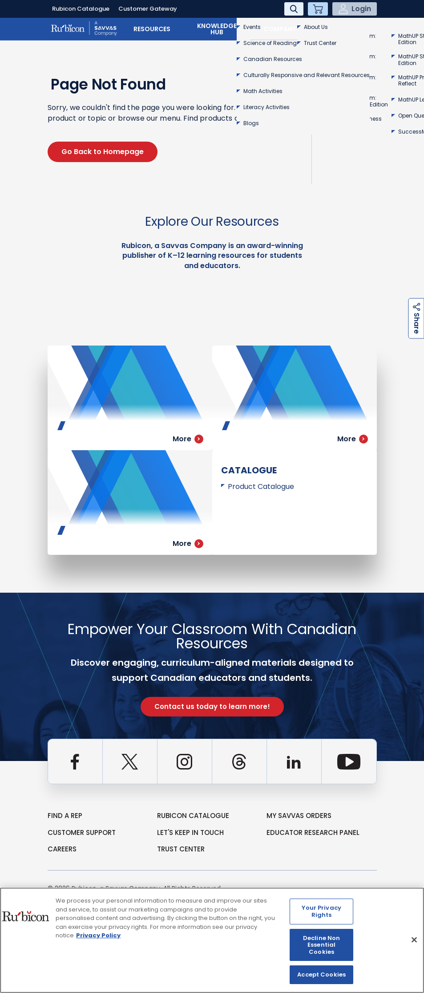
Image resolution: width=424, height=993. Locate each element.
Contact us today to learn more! (212, 706)
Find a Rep (65, 815)
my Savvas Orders (299, 815)
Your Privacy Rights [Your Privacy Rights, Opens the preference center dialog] (321, 911)
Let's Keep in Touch (190, 832)
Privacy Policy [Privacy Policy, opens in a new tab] (98, 935)
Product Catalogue (261, 486)
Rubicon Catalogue (80, 8)
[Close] (414, 939)
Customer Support (82, 832)
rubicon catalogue (193, 815)
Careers (62, 849)
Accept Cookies (321, 974)
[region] (212, 940)
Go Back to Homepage (102, 152)
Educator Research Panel (313, 832)
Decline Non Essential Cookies (321, 945)
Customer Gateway (147, 8)
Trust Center (181, 849)
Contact (347, 28)
